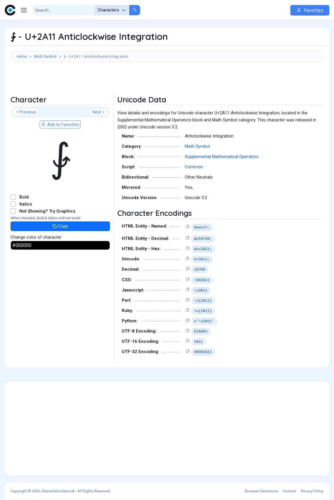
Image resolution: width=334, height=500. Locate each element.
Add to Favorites (60, 124)
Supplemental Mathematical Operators (222, 156)
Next (99, 112)
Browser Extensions (261, 491)
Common (194, 167)
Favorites (309, 10)
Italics (25, 204)
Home (22, 56)
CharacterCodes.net (57, 491)
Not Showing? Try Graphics (47, 211)
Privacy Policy (312, 491)
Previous (25, 112)
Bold (24, 197)
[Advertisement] (167, 80)
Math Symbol (45, 56)
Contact (289, 491)
